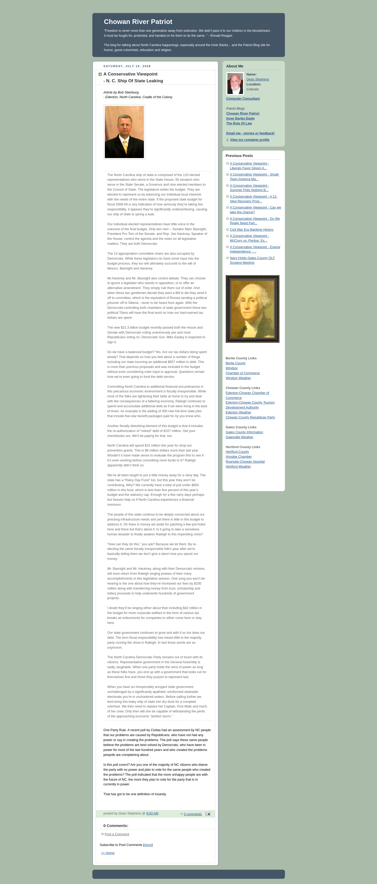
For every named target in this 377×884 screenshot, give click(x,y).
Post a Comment (117, 834)
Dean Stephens (258, 79)
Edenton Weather (238, 412)
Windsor (232, 368)
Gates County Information (244, 432)
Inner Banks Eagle (240, 118)
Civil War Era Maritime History (252, 229)
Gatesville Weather (239, 437)
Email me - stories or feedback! (250, 133)
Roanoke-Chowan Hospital (245, 461)
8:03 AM (152, 813)
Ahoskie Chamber (239, 457)
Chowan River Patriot (138, 22)
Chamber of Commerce (243, 373)
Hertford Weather (238, 466)
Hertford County (237, 452)
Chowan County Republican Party (250, 417)
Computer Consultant (243, 99)
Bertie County (236, 363)
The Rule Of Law (239, 123)
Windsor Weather (238, 378)
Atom (148, 845)
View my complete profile (250, 140)
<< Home (108, 853)
